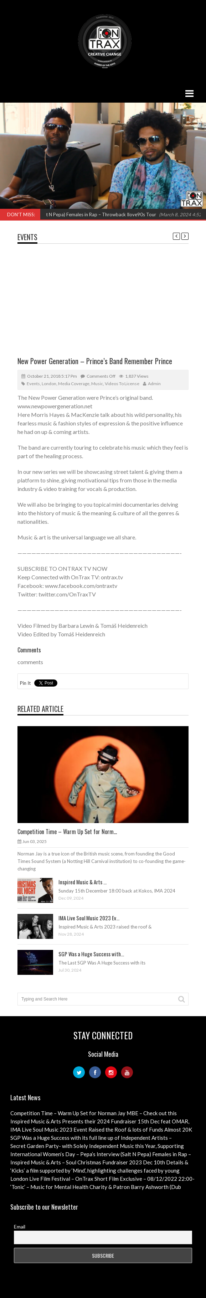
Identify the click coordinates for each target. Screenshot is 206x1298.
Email (19, 1227)
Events (27, 237)
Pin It (25, 683)
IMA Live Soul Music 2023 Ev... (88, 918)
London (49, 383)
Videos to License (122, 383)
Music (97, 383)
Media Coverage (73, 383)
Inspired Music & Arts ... (82, 882)
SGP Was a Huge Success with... (91, 954)
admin (154, 383)
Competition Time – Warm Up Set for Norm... (67, 831)
